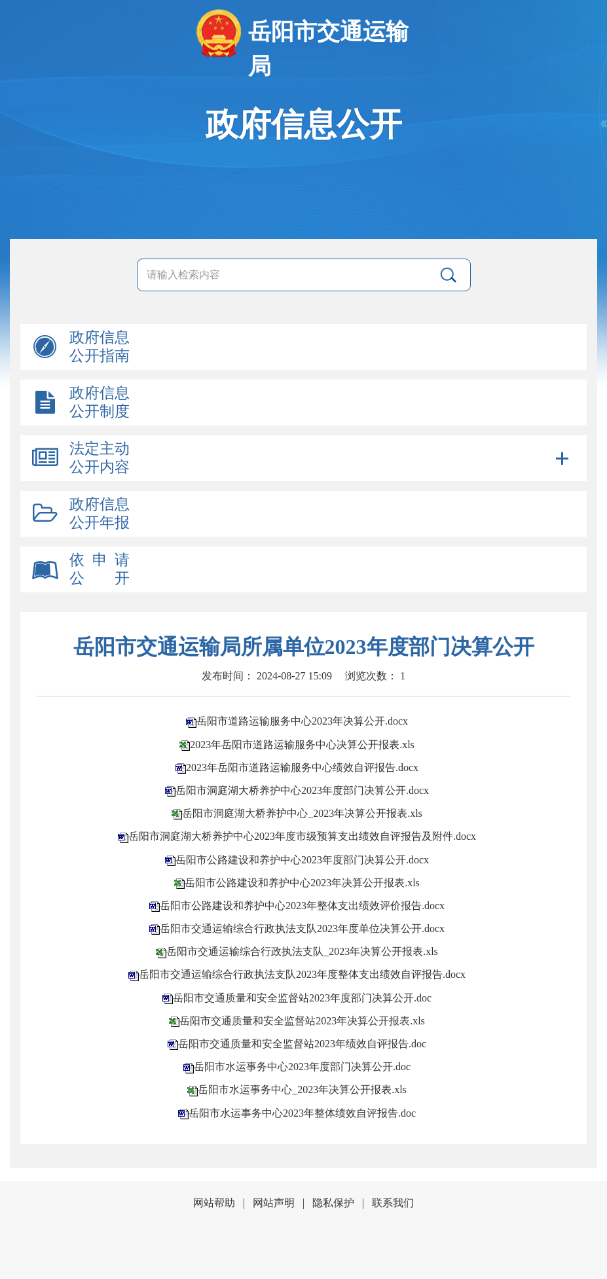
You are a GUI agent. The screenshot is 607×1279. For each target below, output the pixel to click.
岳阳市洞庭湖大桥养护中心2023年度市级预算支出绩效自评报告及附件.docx (302, 836)
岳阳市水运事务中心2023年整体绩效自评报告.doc (302, 1113)
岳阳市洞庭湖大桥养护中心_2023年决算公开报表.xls (302, 813)
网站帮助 (214, 1202)
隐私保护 (333, 1202)
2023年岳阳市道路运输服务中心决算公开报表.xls (302, 744)
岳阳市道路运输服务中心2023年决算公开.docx (302, 721)
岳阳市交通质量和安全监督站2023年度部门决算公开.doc (302, 997)
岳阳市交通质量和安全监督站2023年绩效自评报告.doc (302, 1043)
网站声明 (274, 1202)
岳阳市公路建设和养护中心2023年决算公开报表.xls (302, 882)
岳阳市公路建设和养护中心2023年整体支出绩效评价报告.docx (302, 905)
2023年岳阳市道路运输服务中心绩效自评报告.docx (302, 767)
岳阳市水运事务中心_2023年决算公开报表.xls (302, 1089)
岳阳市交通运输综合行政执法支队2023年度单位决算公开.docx (302, 928)
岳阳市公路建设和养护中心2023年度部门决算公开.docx (302, 859)
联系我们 (393, 1202)
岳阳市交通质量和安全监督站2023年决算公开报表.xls (302, 1020)
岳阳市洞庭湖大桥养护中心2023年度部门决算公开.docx (302, 790)
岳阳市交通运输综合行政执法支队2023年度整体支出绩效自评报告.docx (302, 974)
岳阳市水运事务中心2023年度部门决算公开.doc (302, 1066)
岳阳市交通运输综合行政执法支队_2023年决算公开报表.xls (302, 951)
